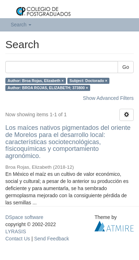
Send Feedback (51, 238)
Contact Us (17, 238)
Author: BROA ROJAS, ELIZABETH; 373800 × (47, 88)
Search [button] (21, 24)
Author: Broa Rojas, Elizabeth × (35, 80)
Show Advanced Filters (108, 98)
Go (125, 67)
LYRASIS (15, 231)
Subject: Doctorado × (88, 80)
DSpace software (24, 217)
